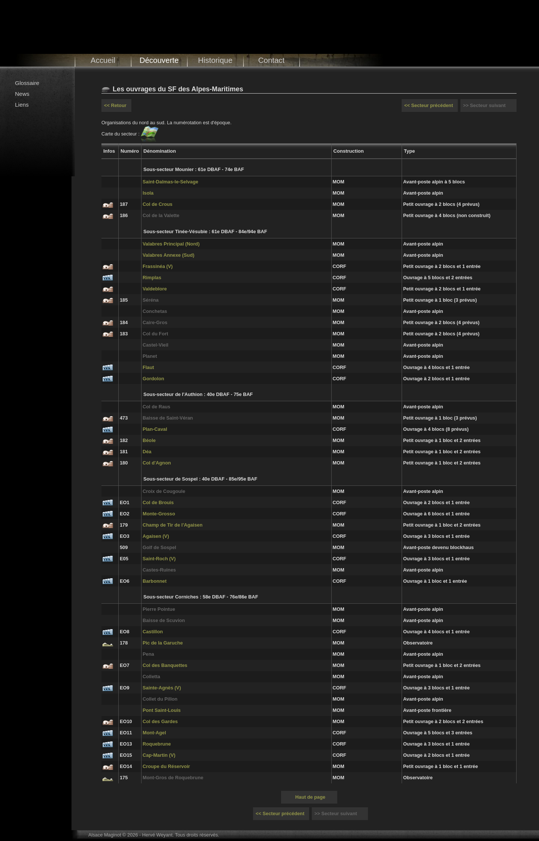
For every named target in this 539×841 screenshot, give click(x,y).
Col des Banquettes (165, 665)
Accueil (103, 60)
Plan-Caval (155, 429)
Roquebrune (157, 744)
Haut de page (310, 797)
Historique (215, 60)
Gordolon (153, 378)
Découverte (159, 60)
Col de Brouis (158, 502)
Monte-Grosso (159, 514)
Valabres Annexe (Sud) (168, 255)
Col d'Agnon (157, 463)
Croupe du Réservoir (166, 766)
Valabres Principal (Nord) (171, 244)
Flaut (148, 367)
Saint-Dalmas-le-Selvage (170, 182)
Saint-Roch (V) (159, 558)
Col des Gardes (160, 721)
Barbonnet (155, 581)
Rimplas (152, 277)
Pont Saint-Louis (162, 710)
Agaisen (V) (156, 536)
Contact (271, 60)
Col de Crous (158, 204)
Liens (22, 104)
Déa (147, 451)
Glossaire (27, 83)
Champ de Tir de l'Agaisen (172, 525)
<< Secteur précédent (428, 105)
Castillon (153, 631)
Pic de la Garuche (163, 643)
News (22, 94)
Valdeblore (155, 289)
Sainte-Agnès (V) (162, 688)
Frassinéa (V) (158, 266)
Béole (149, 440)
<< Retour (115, 105)
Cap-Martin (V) (159, 755)
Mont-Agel (154, 732)
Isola (148, 193)
